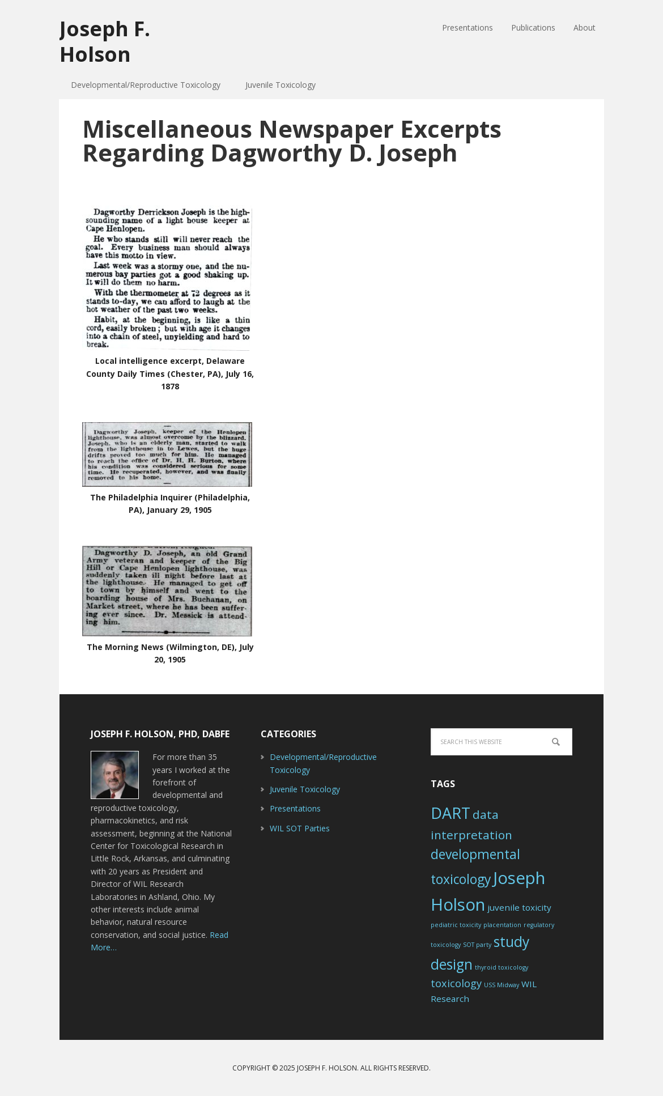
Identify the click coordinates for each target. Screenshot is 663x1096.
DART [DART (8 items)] (450, 812)
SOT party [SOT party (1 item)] (477, 945)
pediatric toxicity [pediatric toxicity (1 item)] (456, 925)
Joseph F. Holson (105, 41)
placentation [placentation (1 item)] (502, 925)
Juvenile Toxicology (305, 789)
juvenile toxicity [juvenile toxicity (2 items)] (519, 907)
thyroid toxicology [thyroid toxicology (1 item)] (501, 967)
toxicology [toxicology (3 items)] (456, 983)
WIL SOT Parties (300, 828)
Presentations (295, 808)
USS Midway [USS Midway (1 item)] (501, 985)
